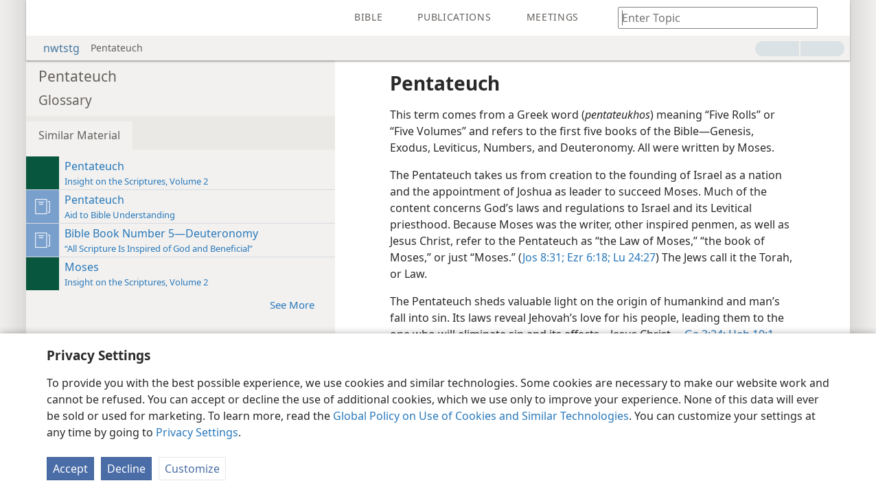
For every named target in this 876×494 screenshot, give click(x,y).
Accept (70, 468)
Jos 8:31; (543, 257)
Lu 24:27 (633, 257)
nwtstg (55, 48)
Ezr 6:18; (587, 257)
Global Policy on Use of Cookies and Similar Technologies (481, 415)
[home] (47, 18)
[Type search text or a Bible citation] (711, 17)
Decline (126, 468)
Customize (192, 468)
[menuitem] (47, 18)
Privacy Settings (197, 432)
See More (299, 304)
